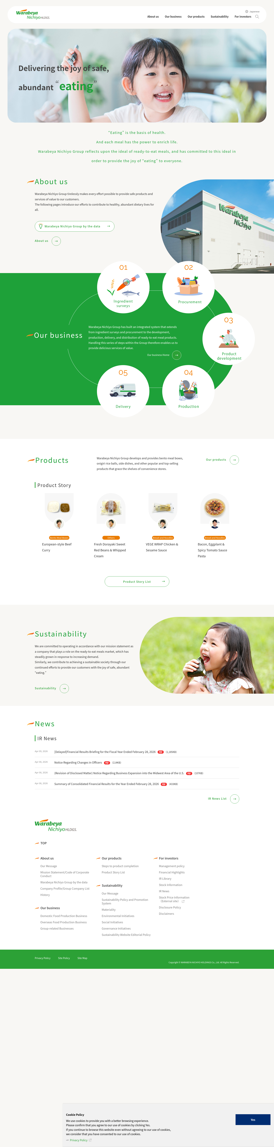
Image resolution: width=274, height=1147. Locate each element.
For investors (168, 858)
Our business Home (158, 355)
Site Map (82, 958)
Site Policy (64, 958)
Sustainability (46, 688)
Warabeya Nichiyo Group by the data (72, 226)
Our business (50, 908)
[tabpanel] (137, 76)
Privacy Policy (79, 1140)
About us (42, 241)
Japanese (254, 11)
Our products (216, 459)
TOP (44, 843)
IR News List (218, 799)
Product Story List (137, 581)
